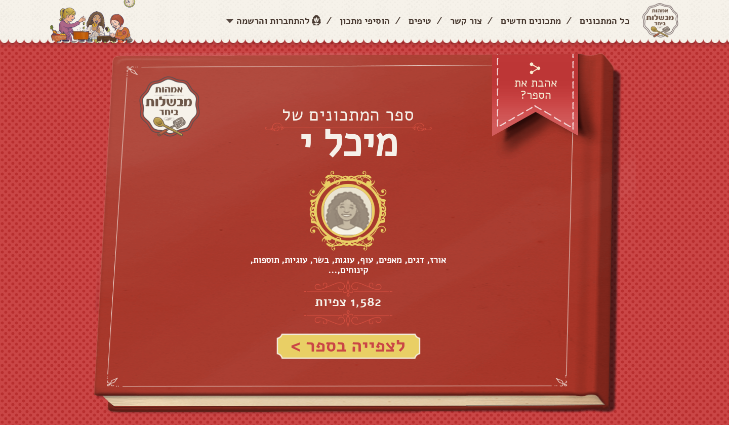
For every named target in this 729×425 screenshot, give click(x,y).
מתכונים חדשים (531, 21)
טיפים (420, 21)
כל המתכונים (605, 21)
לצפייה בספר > (348, 345)
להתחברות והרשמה (273, 21)
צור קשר (466, 21)
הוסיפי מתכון (365, 21)
